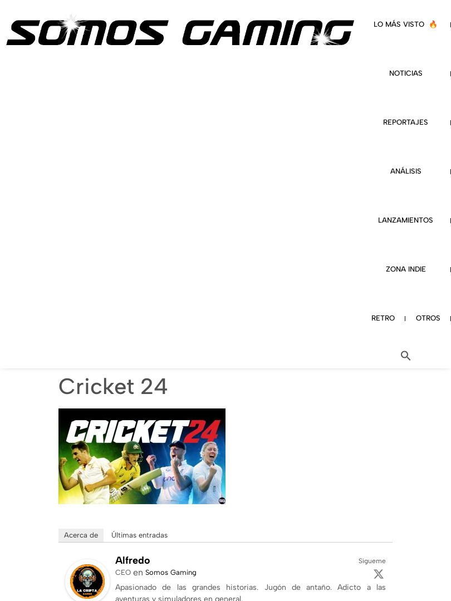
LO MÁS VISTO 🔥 (406, 24)
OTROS (428, 318)
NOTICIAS (406, 73)
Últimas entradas (139, 535)
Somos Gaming (171, 572)
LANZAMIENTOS (405, 220)
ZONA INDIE (406, 269)
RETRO (383, 318)
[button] (406, 355)
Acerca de (81, 535)
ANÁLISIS (405, 171)
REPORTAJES (405, 122)
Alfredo (132, 560)
